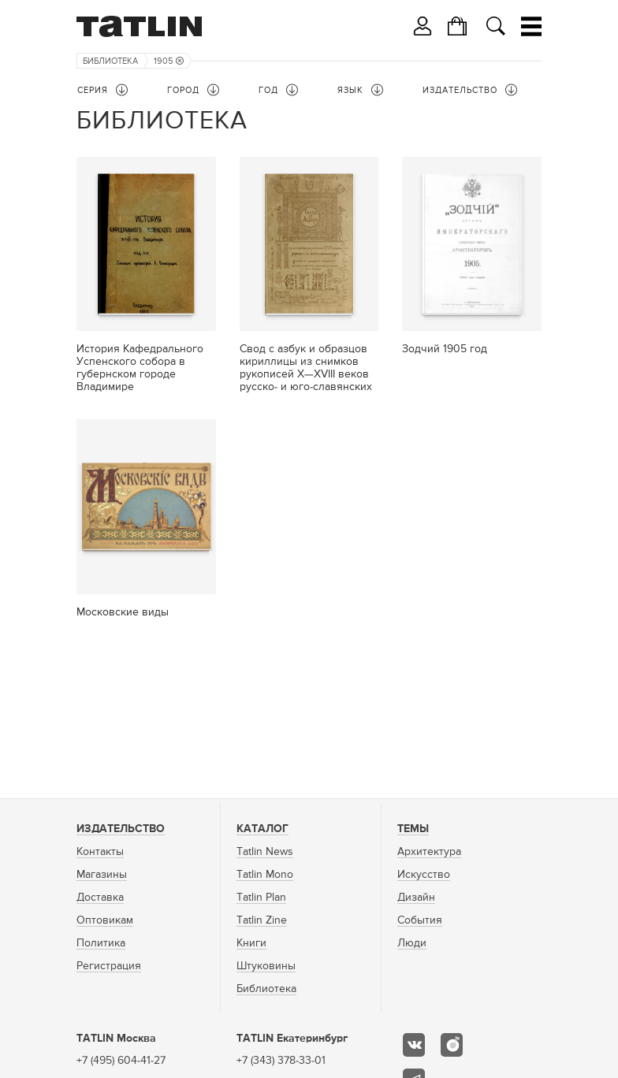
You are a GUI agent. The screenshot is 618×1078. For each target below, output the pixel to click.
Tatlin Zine (261, 920)
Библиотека (110, 61)
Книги (251, 943)
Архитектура (429, 851)
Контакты (100, 851)
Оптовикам (104, 920)
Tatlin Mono (264, 874)
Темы (413, 829)
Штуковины (266, 966)
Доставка (100, 897)
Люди (411, 943)
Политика (100, 943)
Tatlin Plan (261, 897)
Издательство (120, 829)
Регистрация (108, 966)
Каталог (262, 829)
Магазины (101, 874)
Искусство (423, 874)
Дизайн (416, 897)
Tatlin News (264, 851)
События (419, 920)
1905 (169, 61)
